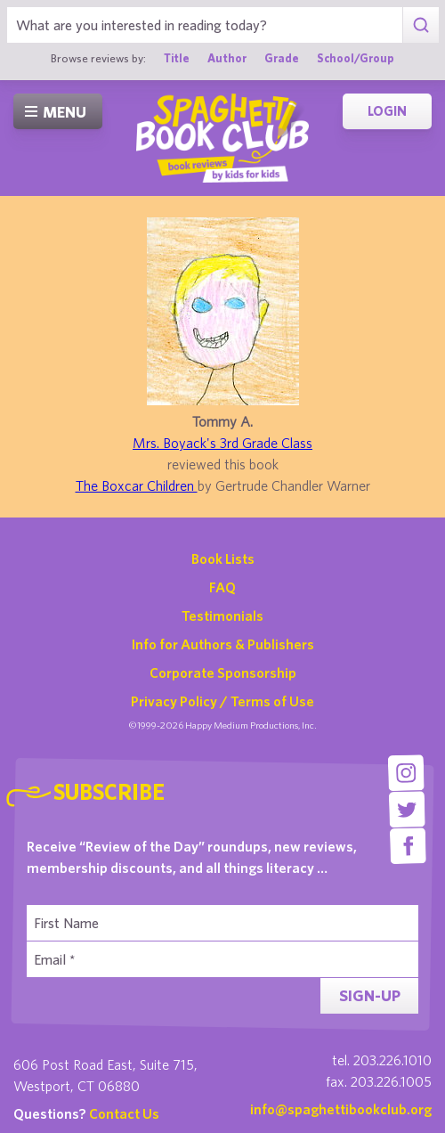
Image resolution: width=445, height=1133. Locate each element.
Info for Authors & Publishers (223, 644)
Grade (281, 58)
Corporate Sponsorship (223, 672)
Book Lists (223, 558)
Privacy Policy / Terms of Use (222, 701)
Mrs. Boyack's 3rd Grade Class (222, 443)
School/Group (355, 58)
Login (387, 110)
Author (227, 58)
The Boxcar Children (137, 485)
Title (177, 58)
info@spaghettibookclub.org (341, 1109)
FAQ (222, 587)
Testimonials (222, 615)
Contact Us (124, 1113)
